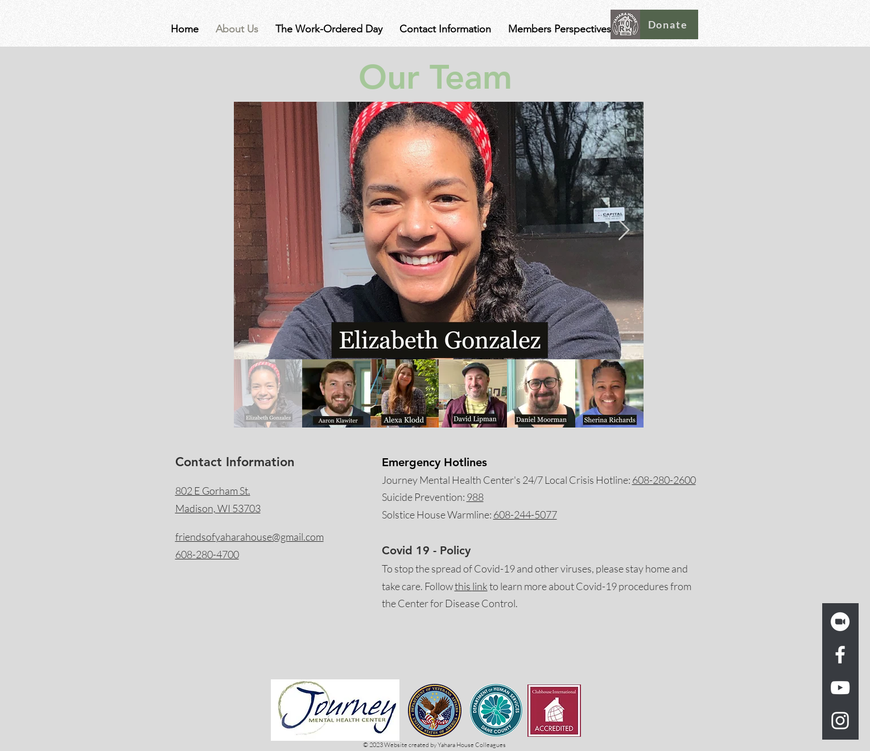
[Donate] (669, 24)
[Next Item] (623, 230)
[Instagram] (840, 720)
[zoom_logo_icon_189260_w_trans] (840, 621)
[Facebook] (840, 654)
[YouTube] (840, 687)
